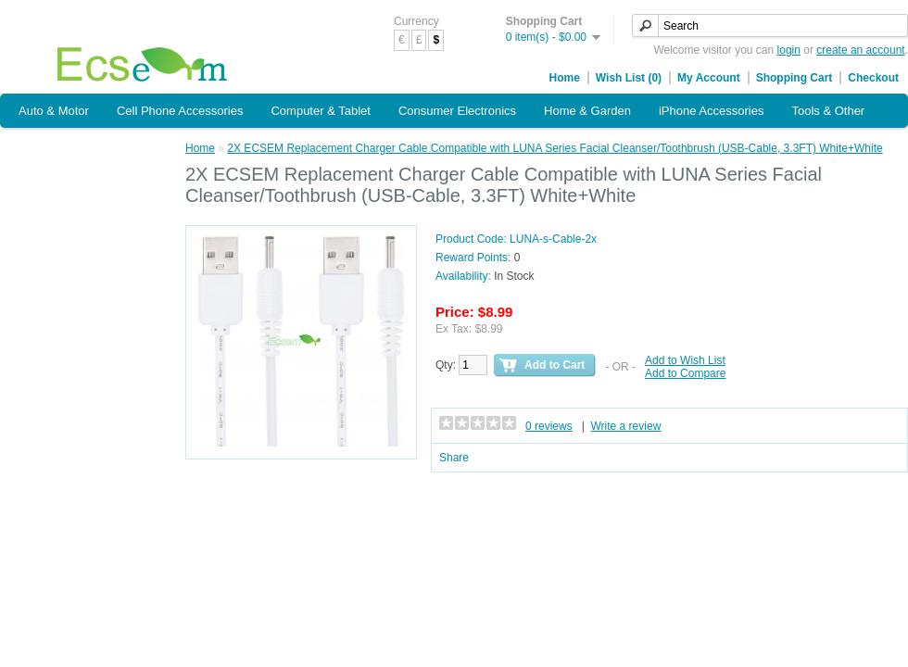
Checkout (873, 77)
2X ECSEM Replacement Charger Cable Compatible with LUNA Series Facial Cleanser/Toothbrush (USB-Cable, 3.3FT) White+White (554, 148)
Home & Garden (587, 111)
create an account (860, 50)
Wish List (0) (629, 77)
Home (564, 77)
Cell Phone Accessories (180, 111)
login (789, 50)
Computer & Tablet (320, 111)
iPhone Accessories (711, 111)
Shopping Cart (794, 77)
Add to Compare (685, 373)
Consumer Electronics (457, 111)
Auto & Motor (54, 111)
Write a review (626, 426)
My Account (708, 77)
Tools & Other (827, 111)
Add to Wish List (685, 360)
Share (454, 457)
